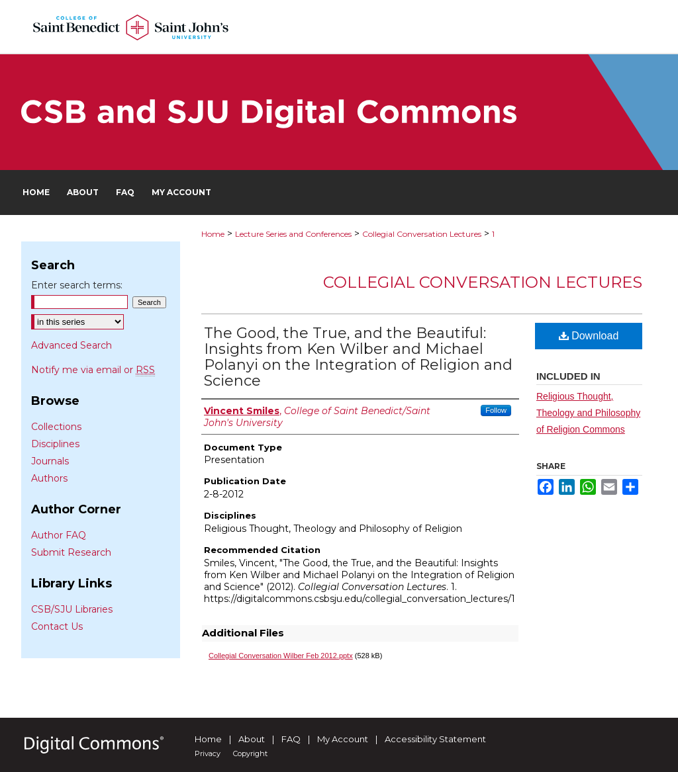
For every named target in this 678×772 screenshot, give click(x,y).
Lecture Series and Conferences (293, 234)
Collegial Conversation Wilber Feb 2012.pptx (281, 656)
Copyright (250, 753)
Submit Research (71, 552)
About (251, 739)
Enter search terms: (76, 285)
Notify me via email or (93, 370)
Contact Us (57, 626)
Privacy (207, 753)
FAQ (291, 739)
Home (212, 234)
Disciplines (55, 444)
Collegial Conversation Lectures (421, 234)
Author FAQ (58, 535)
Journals (50, 461)
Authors (49, 478)
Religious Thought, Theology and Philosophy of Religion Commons (588, 413)
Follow (496, 410)
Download (589, 335)
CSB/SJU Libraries (72, 609)
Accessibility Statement (435, 739)
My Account (342, 739)
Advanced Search (71, 345)
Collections (56, 427)
